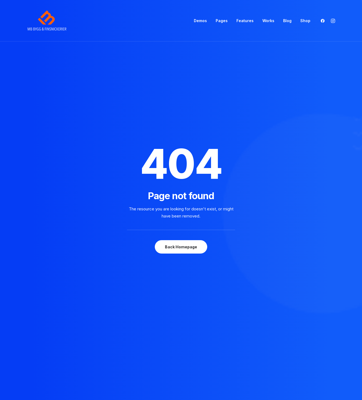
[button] (324, 21)
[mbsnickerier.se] (47, 21)
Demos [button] (200, 20)
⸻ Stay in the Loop (206, 259)
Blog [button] (287, 20)
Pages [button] (222, 20)
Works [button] (268, 20)
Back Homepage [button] (181, 145)
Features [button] (245, 20)
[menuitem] (200, 21)
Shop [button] (305, 20)
